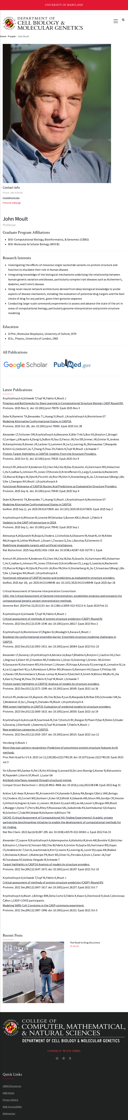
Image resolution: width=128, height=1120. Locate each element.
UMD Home (8, 1093)
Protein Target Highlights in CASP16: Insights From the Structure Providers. (50, 454)
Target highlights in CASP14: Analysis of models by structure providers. (46, 864)
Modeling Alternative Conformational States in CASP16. (37, 421)
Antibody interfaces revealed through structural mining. (37, 780)
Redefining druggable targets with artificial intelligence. (38, 545)
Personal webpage (12, 202)
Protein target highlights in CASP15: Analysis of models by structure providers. (51, 684)
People (12, 36)
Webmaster (9, 1113)
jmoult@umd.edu (11, 197)
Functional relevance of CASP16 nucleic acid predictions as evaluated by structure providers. (59, 578)
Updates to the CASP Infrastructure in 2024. (29, 522)
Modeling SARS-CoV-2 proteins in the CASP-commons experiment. (43, 905)
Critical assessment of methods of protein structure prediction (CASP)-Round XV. (53, 619)
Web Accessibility (12, 1106)
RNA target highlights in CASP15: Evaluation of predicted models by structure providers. (57, 706)
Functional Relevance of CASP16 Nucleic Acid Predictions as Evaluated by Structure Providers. (60, 486)
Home (3, 36)
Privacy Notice (10, 1099)
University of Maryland (64, 5)
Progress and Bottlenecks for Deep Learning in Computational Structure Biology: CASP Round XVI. (63, 403)
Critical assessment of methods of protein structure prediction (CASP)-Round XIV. (53, 882)
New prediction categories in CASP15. (26, 729)
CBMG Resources (12, 1086)
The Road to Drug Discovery (85, 942)
